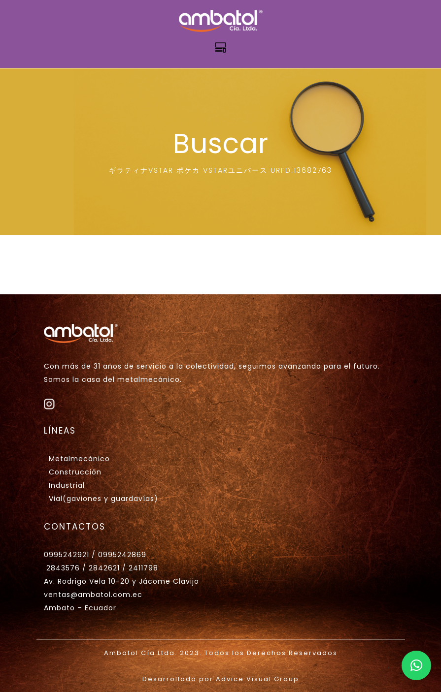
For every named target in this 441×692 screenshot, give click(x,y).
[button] (416, 665)
